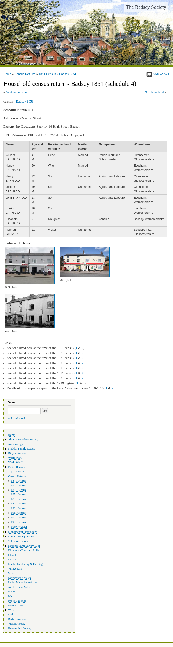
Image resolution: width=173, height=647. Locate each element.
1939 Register (19, 526)
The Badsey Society (146, 7)
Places (12, 591)
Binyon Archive (17, 453)
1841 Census (18, 480)
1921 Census (18, 517)
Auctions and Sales (19, 587)
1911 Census (18, 512)
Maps (11, 596)
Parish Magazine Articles (22, 582)
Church (12, 555)
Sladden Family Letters (21, 448)
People (12, 559)
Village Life (15, 568)
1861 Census (18, 489)
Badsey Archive (17, 619)
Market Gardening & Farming (25, 564)
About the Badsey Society (23, 439)
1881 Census (18, 499)
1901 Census (18, 508)
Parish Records (16, 467)
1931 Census (18, 522)
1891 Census (18, 503)
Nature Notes (15, 605)
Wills (11, 610)
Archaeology (15, 444)
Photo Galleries (17, 600)
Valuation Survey (18, 541)
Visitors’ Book (16, 623)
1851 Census (47, 74)
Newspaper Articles (19, 577)
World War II (15, 462)
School (12, 573)
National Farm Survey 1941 (24, 545)
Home (7, 74)
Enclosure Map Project (21, 536)
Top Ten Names (17, 471)
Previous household (17, 92)
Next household (154, 92)
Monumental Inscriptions (22, 531)
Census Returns (24, 74)
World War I (15, 457)
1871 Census (18, 494)
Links (11, 614)
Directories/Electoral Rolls (23, 550)
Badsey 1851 (67, 74)
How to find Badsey (19, 628)
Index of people (17, 418)
